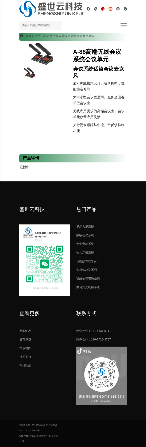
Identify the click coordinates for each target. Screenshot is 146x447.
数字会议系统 (58, 36)
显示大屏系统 (85, 226)
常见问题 (25, 365)
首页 (28, 36)
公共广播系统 (85, 252)
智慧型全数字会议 (82, 36)
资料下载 (25, 339)
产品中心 (40, 36)
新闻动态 (25, 330)
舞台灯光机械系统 (88, 287)
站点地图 (25, 348)
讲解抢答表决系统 (88, 278)
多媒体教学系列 (86, 269)
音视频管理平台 (86, 261)
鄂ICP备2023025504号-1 (32, 425)
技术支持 (25, 356)
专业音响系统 (85, 244)
